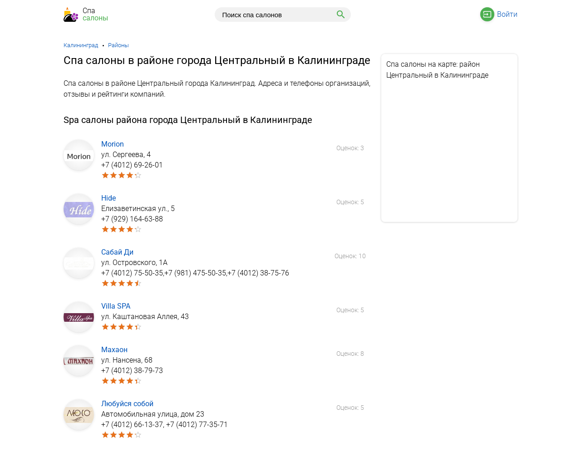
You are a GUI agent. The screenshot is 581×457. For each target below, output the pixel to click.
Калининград (81, 45)
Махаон (114, 349)
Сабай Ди (117, 252)
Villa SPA (115, 306)
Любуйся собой (127, 403)
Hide (108, 198)
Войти (507, 14)
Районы (118, 45)
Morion (112, 144)
